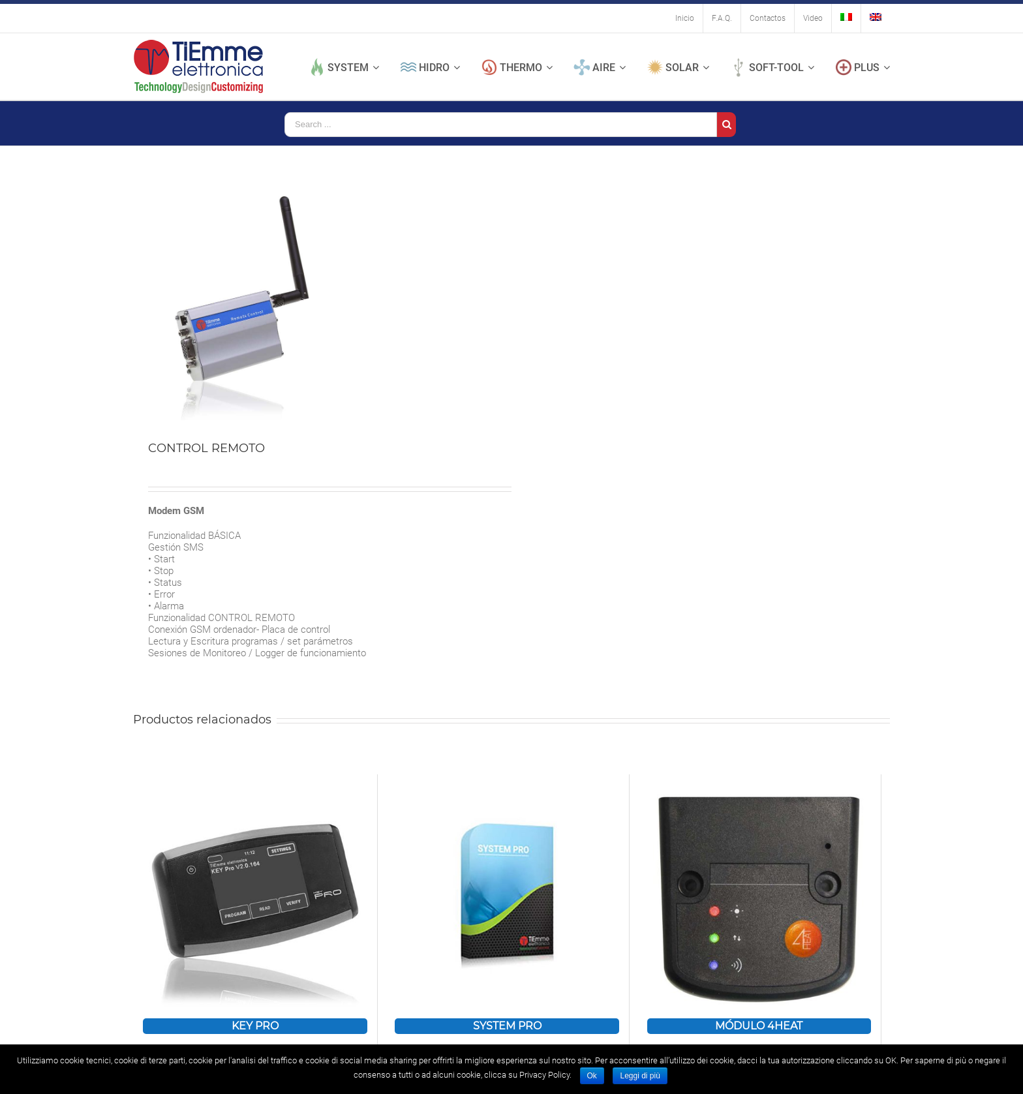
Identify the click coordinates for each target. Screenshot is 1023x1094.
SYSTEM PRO (507, 1026)
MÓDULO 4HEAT (758, 1026)
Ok (592, 1075)
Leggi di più (640, 1075)
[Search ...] (500, 124)
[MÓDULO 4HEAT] (759, 896)
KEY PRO (255, 1026)
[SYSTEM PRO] (507, 896)
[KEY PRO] (255, 896)
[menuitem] (685, 18)
